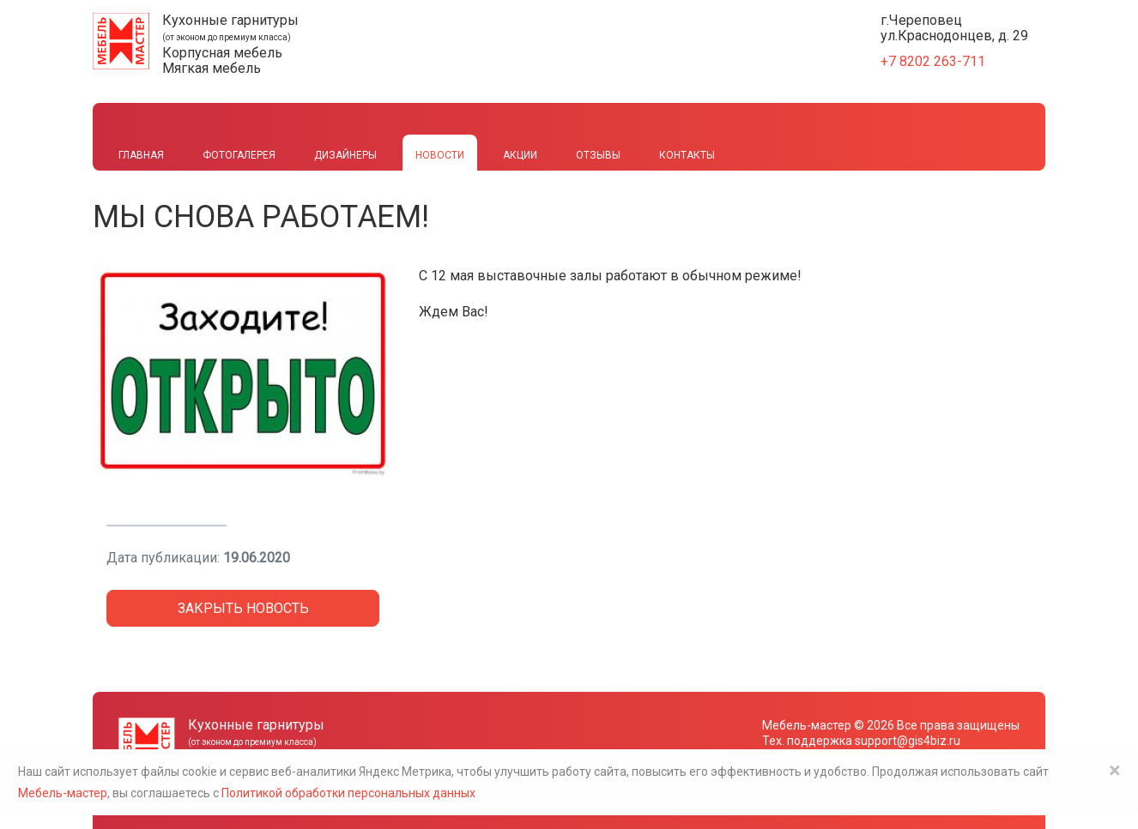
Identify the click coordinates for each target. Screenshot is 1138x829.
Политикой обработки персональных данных (348, 793)
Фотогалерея (239, 155)
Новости (439, 155)
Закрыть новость (243, 608)
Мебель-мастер (806, 725)
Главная (141, 155)
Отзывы (598, 155)
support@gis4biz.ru (907, 741)
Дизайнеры (345, 155)
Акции (520, 155)
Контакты (687, 155)
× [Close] (1114, 771)
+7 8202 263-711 (933, 61)
